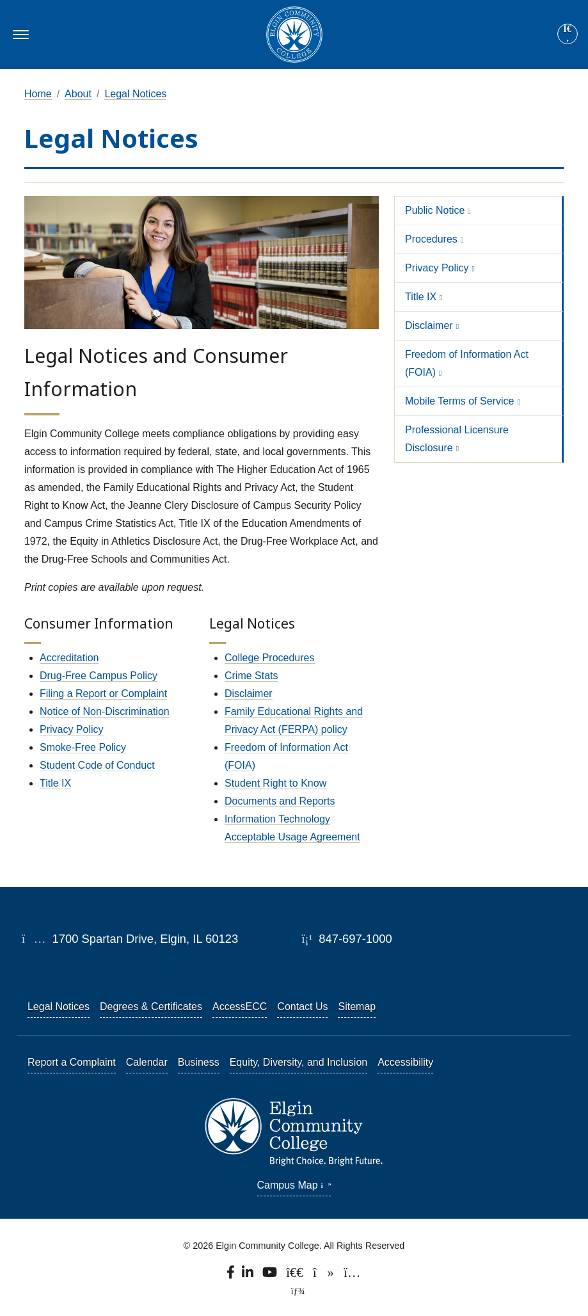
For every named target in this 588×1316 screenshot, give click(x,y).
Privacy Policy (72, 729)
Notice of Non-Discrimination (105, 711)
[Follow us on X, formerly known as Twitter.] (296, 1275)
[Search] (567, 34)
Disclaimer (249, 693)
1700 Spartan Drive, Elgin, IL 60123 (130, 938)
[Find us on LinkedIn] (248, 1275)
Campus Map (294, 1185)
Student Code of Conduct (97, 765)
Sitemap (357, 1006)
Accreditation (69, 657)
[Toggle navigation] (19, 34)
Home (38, 93)
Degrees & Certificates (151, 1006)
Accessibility (405, 1062)
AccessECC (239, 1006)
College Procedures (270, 657)
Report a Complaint (72, 1062)
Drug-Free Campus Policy (98, 675)
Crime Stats (251, 675)
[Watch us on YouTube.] (270, 1275)
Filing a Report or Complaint (103, 693)
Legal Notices (135, 93)
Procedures (431, 239)
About (78, 93)
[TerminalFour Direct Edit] (293, 1291)
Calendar (147, 1062)
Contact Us (302, 1006)
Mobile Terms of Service (459, 401)
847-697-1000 (346, 938)
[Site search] (567, 34)
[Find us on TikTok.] (324, 1275)
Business (198, 1062)
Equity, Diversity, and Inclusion (299, 1062)
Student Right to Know (275, 783)
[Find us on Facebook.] (231, 1275)
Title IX (55, 783)
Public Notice (435, 210)
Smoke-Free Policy (83, 747)
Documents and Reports (280, 801)
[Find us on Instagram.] (352, 1275)
